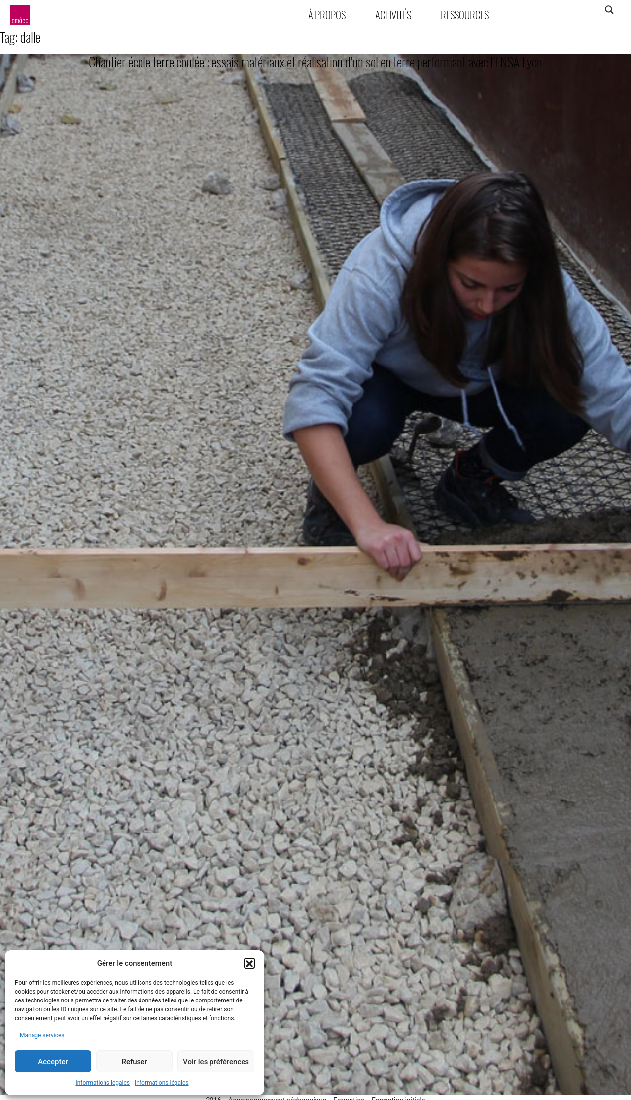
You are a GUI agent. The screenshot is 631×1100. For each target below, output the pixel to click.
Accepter (53, 1061)
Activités (393, 14)
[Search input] (570, 10)
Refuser (134, 1061)
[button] (249, 963)
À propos (327, 14)
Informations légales (102, 1082)
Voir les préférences (216, 1061)
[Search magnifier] (609, 10)
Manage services (42, 1035)
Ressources (465, 14)
